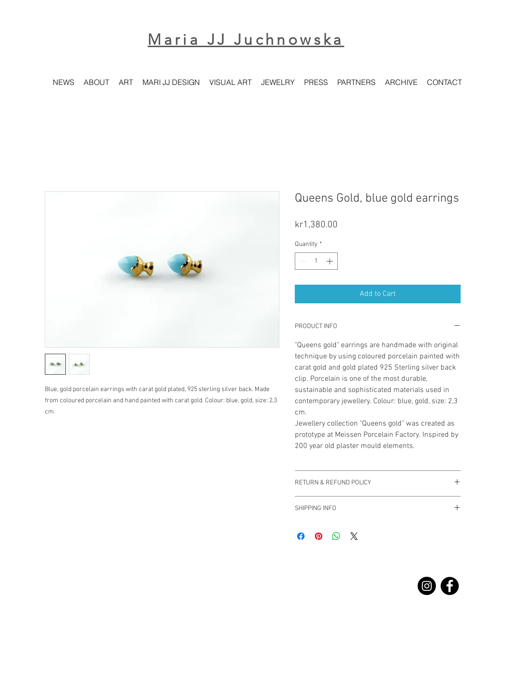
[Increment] (330, 261)
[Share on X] (354, 536)
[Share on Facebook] (300, 536)
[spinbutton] (316, 261)
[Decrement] (302, 261)
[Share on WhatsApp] (336, 536)
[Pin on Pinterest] (318, 536)
